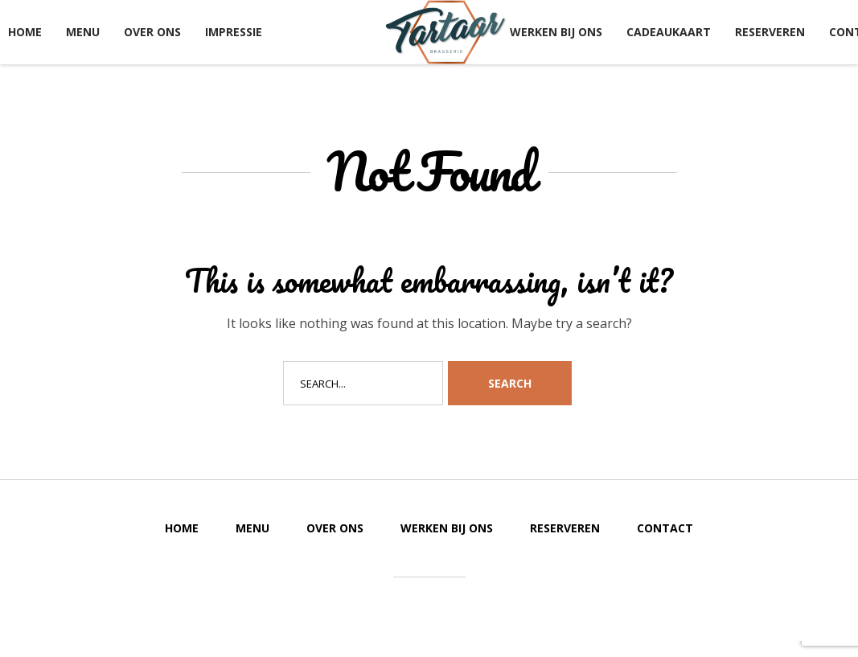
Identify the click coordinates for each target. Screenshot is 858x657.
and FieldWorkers (495, 608)
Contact (665, 528)
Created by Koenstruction (382, 608)
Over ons (152, 31)
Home (25, 31)
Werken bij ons (556, 31)
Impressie (233, 31)
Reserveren (770, 31)
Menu (83, 31)
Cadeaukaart (668, 31)
